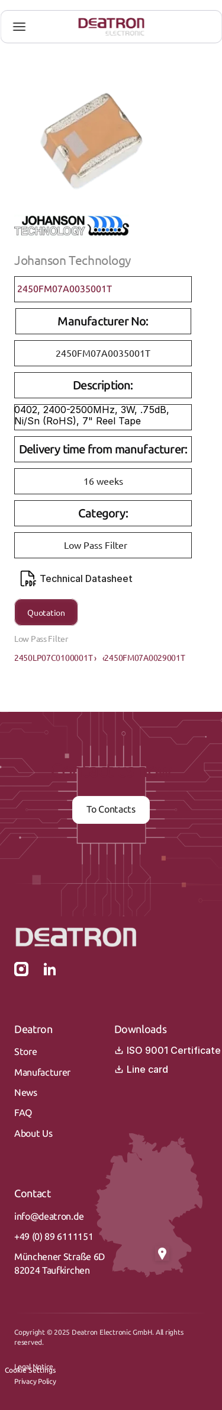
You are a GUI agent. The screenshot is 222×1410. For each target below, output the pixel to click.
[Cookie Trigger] (30, 1370)
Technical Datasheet (76, 578)
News (25, 1092)
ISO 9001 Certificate (167, 1050)
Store (25, 1051)
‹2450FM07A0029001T (143, 657)
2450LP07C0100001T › (55, 657)
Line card (141, 1069)
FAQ (23, 1112)
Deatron (33, 1029)
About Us (33, 1133)
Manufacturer (42, 1072)
